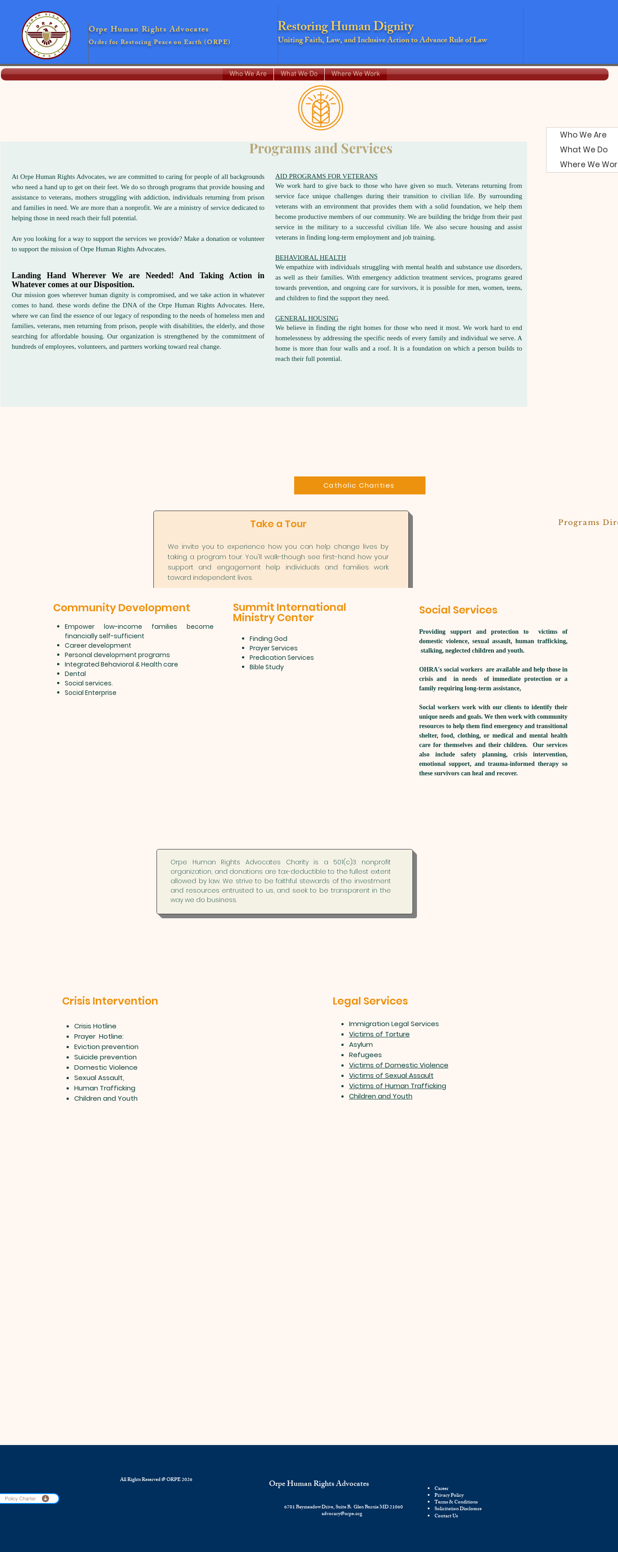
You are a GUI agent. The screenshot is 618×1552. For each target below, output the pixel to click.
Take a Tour (278, 523)
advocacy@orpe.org (342, 1514)
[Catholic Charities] (359, 485)
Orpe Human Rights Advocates (319, 1484)
